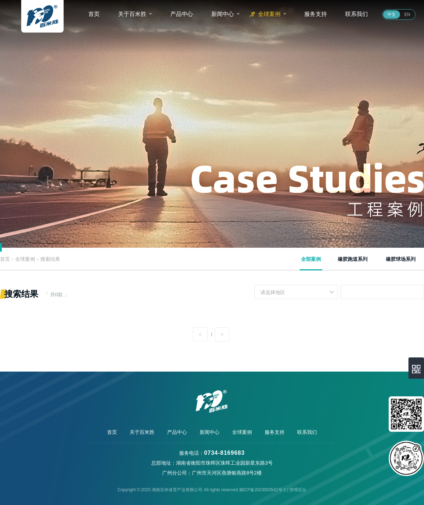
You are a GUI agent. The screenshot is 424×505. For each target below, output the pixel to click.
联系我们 (356, 14)
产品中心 (181, 14)
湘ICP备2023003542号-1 (262, 489)
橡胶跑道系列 (352, 259)
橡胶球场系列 (401, 259)
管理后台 (297, 489)
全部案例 (311, 259)
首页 (94, 14)
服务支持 (315, 14)
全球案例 (269, 14)
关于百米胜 (132, 14)
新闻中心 (222, 14)
